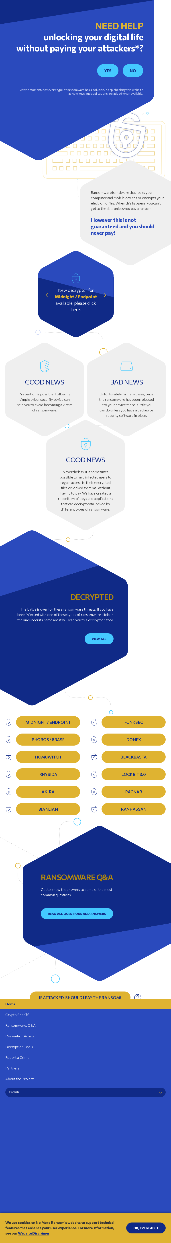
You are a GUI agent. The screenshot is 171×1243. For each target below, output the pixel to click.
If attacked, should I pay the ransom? (80, 997)
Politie (107, 1149)
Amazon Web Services (61, 1177)
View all (99, 639)
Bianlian (48, 809)
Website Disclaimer (85, 1192)
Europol (68, 1149)
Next (104, 294)
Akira (48, 791)
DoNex (133, 739)
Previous (47, 294)
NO (133, 70)
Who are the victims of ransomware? (80, 1037)
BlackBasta (133, 756)
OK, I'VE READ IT (146, 1228)
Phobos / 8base (48, 739)
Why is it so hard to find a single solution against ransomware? (80, 1017)
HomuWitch (48, 756)
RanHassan (133, 809)
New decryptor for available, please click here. (76, 299)
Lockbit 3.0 (133, 774)
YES (107, 70)
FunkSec (133, 722)
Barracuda (109, 1177)
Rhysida (48, 774)
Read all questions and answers (77, 914)
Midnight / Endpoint (48, 722)
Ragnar (133, 791)
